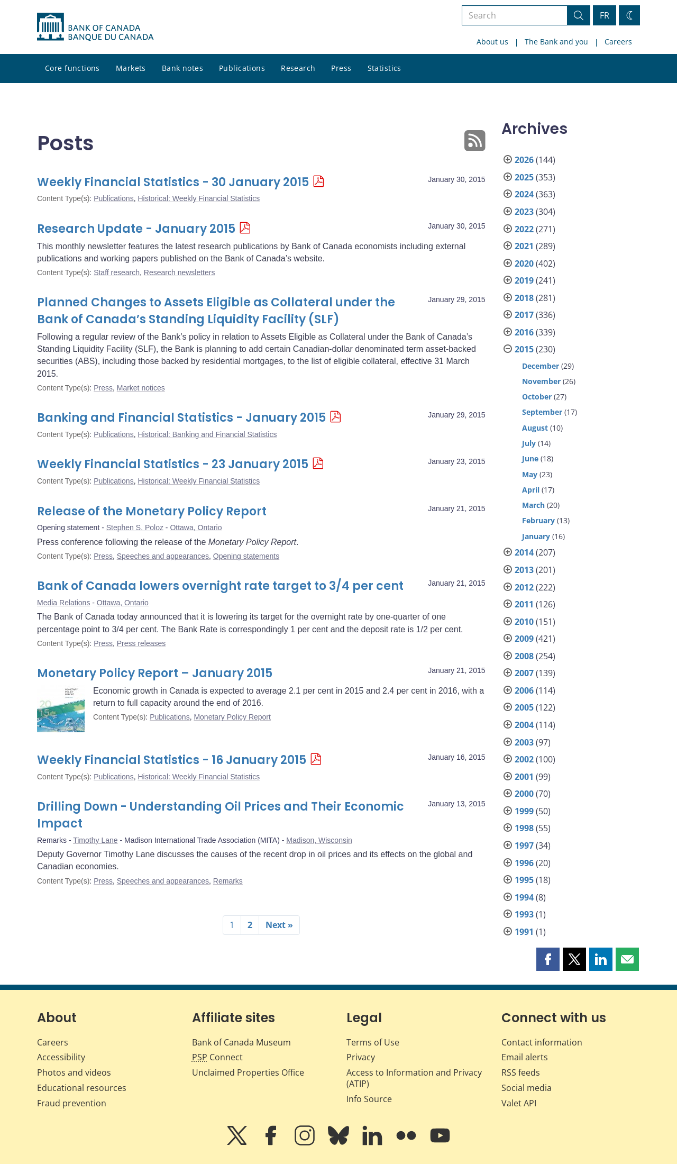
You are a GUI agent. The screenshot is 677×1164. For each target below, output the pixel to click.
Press (341, 68)
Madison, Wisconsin (319, 840)
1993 (524, 914)
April (530, 490)
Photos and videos (74, 1072)
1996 (524, 863)
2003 (524, 742)
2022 (524, 229)
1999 (524, 811)
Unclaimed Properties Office (248, 1072)
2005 (524, 707)
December (540, 366)
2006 (524, 690)
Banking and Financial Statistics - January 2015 (181, 418)
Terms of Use (372, 1042)
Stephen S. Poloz (134, 527)
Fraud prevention (71, 1103)
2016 (524, 332)
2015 (524, 349)
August (535, 428)
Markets (131, 68)
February (538, 520)
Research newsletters (179, 272)
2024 (524, 194)
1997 (524, 845)
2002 (524, 759)
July (529, 443)
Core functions (72, 68)
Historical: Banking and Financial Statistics (207, 434)
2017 (524, 315)
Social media (526, 1088)
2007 (524, 673)
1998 (524, 828)
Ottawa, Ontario (196, 527)
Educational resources (81, 1088)
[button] (548, 959)
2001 (524, 777)
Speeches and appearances (163, 556)
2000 (524, 793)
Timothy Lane (95, 840)
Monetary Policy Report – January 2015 (154, 673)
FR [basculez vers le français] (604, 15)
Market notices (141, 388)
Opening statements (246, 556)
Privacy (360, 1057)
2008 (524, 656)
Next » (279, 925)
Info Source (369, 1099)
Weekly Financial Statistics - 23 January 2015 (172, 464)
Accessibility (61, 1057)
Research (298, 68)
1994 (524, 897)
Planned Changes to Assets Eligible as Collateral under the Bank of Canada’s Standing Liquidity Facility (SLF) (216, 311)
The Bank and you (556, 42)
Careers (618, 42)
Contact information (541, 1042)
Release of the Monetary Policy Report (152, 511)
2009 (524, 638)
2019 (524, 280)
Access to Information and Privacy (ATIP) (414, 1078)
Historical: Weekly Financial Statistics (199, 198)
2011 (524, 604)
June (530, 458)
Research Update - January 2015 (136, 229)
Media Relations (63, 602)
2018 (524, 298)
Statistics (384, 68)
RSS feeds (520, 1072)
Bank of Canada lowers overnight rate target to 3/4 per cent (220, 586)
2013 (524, 570)
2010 (524, 622)
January (536, 536)
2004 (524, 725)
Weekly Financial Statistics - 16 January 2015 (171, 760)
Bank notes (182, 68)
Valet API (518, 1103)
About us (492, 42)
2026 (524, 160)
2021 (524, 246)
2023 (524, 211)
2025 (524, 177)
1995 (524, 880)
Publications (242, 68)
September (542, 412)
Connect (217, 1057)
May (529, 474)
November (541, 381)
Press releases (141, 643)
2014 (524, 552)
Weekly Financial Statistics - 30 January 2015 (173, 182)
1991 (524, 932)
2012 (524, 587)
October (537, 397)
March (533, 505)
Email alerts (524, 1057)
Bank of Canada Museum (241, 1042)
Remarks (228, 881)
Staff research (117, 272)
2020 (524, 263)
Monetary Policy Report (232, 717)
